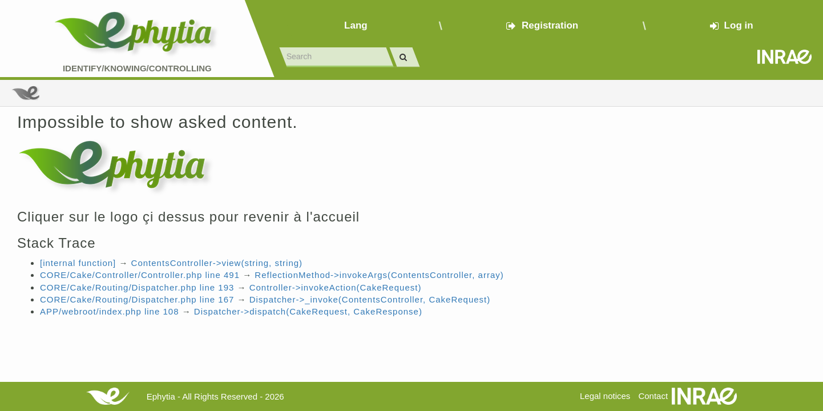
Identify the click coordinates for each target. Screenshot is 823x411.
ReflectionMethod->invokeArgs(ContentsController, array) (379, 275)
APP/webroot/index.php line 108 (109, 311)
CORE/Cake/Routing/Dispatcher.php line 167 (137, 299)
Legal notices (605, 396)
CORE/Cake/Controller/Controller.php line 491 (140, 275)
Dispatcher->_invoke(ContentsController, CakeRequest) (370, 299)
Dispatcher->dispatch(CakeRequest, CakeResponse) (308, 311)
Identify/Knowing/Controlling (137, 68)
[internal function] (78, 263)
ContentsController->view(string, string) (217, 263)
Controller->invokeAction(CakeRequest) (335, 287)
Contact (653, 396)
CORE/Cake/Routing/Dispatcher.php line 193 (137, 287)
